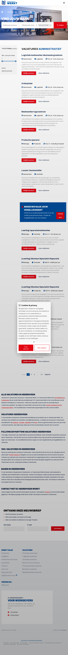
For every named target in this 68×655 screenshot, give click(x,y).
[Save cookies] (26, 348)
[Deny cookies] (41, 348)
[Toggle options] (34, 341)
